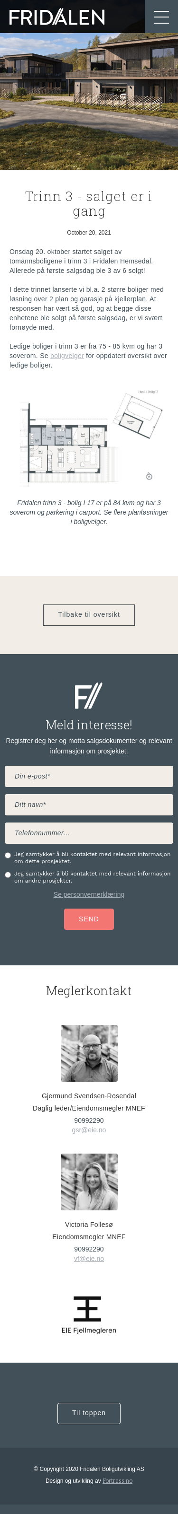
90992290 (88, 1120)
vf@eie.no (89, 1258)
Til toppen (89, 1413)
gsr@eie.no (89, 1130)
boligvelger (67, 355)
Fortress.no (117, 1481)
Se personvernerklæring (89, 894)
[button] (161, 16)
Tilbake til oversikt (89, 614)
